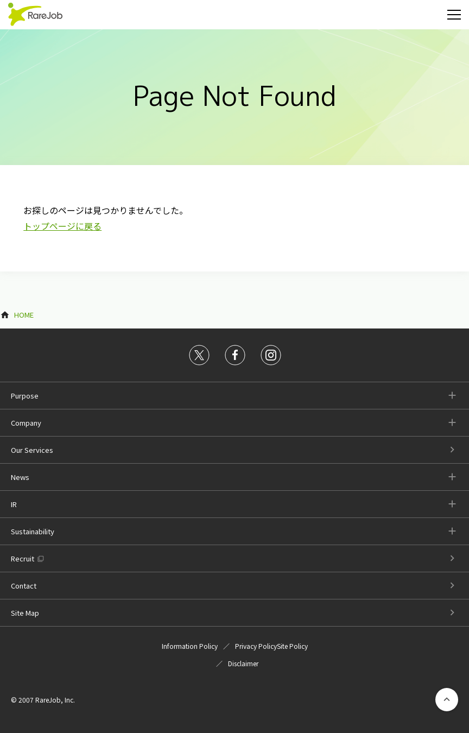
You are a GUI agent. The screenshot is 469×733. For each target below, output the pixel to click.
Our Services (32, 450)
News (20, 477)
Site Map (25, 613)
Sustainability (32, 531)
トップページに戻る (62, 225)
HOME (24, 314)
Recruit (22, 558)
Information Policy (190, 645)
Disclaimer (243, 663)
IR (14, 504)
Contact (23, 585)
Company (26, 423)
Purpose (25, 395)
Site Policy (292, 645)
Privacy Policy (256, 645)
